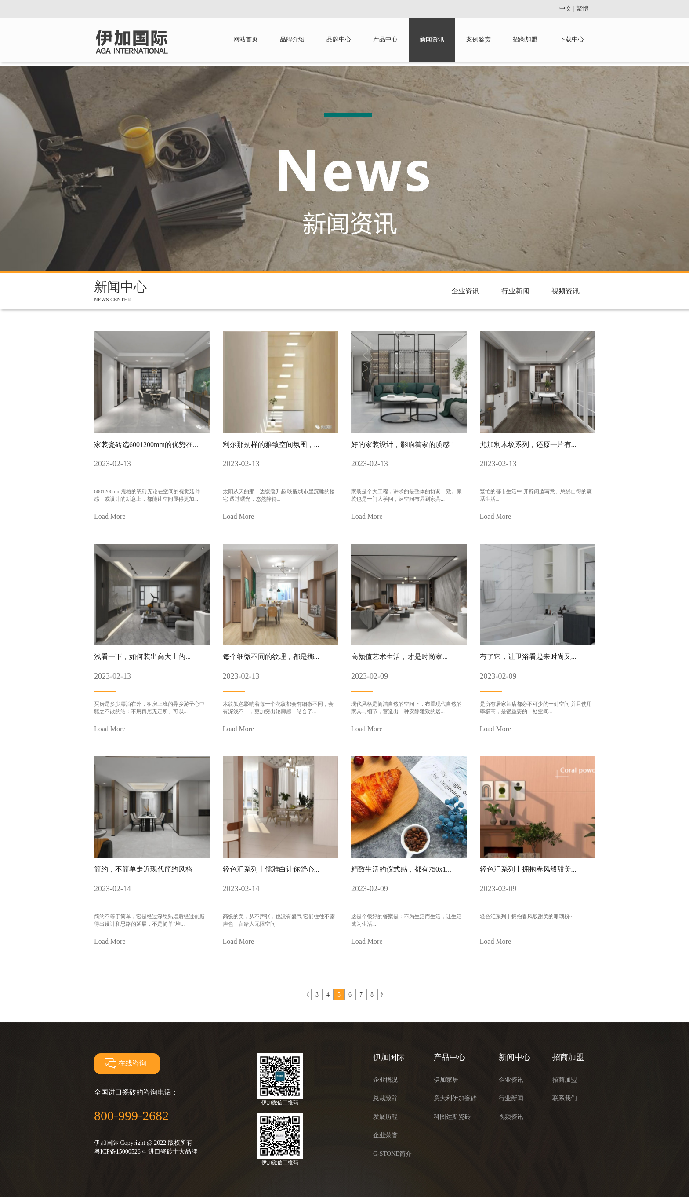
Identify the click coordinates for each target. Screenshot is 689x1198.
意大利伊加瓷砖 (455, 1098)
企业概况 (385, 1080)
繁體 (582, 8)
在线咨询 (124, 1063)
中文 (565, 8)
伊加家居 (446, 1080)
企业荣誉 (385, 1135)
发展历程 (385, 1117)
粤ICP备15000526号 (120, 1151)
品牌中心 (338, 39)
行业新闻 (515, 291)
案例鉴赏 (478, 39)
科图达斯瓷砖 (452, 1117)
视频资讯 (565, 291)
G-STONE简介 (392, 1153)
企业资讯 (465, 291)
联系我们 (564, 1098)
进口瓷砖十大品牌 (172, 1151)
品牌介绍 (292, 39)
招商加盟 (525, 39)
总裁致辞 (385, 1098)
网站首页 (245, 39)
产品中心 (385, 39)
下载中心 (571, 39)
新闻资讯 (432, 39)
